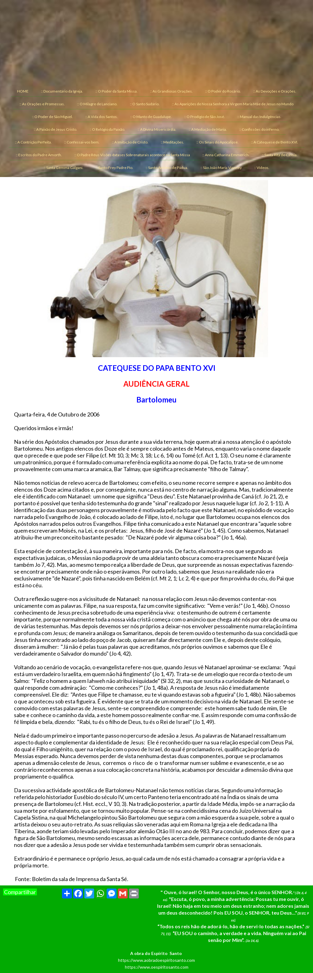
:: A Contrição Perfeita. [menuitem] (33, 142)
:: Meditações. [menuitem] (172, 142)
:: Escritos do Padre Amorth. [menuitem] (39, 154)
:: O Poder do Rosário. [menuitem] (223, 91)
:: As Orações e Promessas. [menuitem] (42, 104)
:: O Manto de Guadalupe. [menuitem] (151, 116)
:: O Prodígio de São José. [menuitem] (204, 116)
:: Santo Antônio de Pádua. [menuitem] (167, 167)
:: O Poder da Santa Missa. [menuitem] (116, 91)
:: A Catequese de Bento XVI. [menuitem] (274, 142)
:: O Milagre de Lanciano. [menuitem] (97, 104)
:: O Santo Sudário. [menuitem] (145, 104)
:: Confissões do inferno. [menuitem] (259, 129)
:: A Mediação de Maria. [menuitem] (208, 129)
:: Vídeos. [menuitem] (261, 167)
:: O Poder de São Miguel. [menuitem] (52, 116)
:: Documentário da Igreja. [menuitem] (62, 91)
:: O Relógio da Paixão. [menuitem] (107, 129)
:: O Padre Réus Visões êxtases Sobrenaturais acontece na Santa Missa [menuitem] (132, 154)
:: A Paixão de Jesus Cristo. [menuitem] (55, 129)
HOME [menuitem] (23, 91)
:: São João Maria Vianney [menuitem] (221, 167)
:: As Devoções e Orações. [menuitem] (274, 91)
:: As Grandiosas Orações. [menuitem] (171, 91)
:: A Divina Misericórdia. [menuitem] (157, 129)
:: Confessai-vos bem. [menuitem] (81, 142)
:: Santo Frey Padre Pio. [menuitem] (114, 167)
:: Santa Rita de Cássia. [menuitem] (280, 154)
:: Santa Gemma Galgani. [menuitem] (63, 167)
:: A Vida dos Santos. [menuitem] (101, 116)
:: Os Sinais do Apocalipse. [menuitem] (217, 142)
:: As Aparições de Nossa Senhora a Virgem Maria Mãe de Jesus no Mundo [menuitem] (232, 104)
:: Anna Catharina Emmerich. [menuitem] (225, 154)
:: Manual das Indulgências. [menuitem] (259, 116)
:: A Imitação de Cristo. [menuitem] (130, 142)
